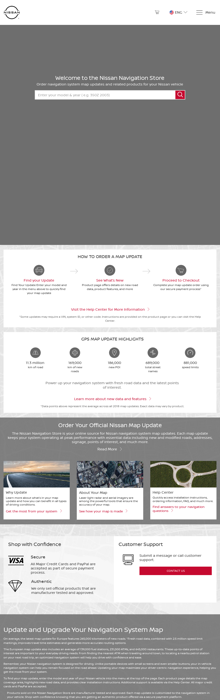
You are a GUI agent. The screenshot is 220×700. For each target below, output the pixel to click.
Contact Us (176, 571)
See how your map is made (103, 511)
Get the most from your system (34, 511)
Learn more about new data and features (112, 398)
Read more (110, 448)
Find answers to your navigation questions (179, 508)
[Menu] (205, 12)
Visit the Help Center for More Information (110, 309)
